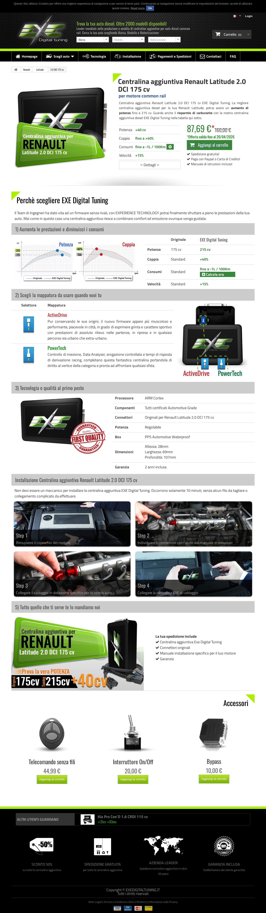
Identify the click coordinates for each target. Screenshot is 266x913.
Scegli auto (60, 56)
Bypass (214, 761)
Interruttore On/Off (133, 762)
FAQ (233, 56)
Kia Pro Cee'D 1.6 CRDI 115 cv (123, 816)
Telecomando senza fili (52, 762)
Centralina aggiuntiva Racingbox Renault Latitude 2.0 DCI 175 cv (115, 798)
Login (248, 16)
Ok (150, 8)
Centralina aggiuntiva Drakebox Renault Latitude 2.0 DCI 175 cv (183, 798)
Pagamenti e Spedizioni (170, 56)
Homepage (26, 56)
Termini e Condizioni (115, 902)
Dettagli (149, 165)
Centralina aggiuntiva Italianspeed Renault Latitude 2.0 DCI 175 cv (46, 798)
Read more (138, 8)
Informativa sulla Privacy (163, 902)
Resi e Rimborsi (138, 902)
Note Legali (95, 902)
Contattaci (210, 56)
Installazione (128, 56)
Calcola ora (213, 274)
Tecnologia (94, 56)
